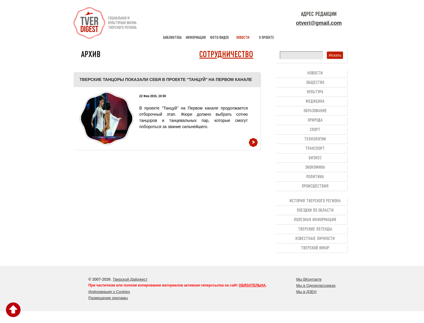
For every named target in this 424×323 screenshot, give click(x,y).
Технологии (315, 139)
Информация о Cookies (109, 291)
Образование (315, 111)
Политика (315, 177)
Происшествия (315, 186)
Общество (315, 83)
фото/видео (219, 23)
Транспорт (315, 149)
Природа (315, 120)
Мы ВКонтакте (309, 279)
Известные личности (315, 239)
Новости (315, 73)
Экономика (315, 167)
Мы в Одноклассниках (316, 285)
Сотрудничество (226, 55)
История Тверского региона (315, 201)
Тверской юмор (315, 248)
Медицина (315, 102)
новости (243, 23)
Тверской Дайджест (130, 279)
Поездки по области (315, 210)
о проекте (266, 23)
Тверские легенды (315, 229)
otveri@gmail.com (319, 23)
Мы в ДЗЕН (306, 291)
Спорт (315, 130)
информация (196, 23)
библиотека (172, 23)
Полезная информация (315, 220)
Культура (315, 92)
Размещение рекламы (108, 298)
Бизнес (315, 158)
